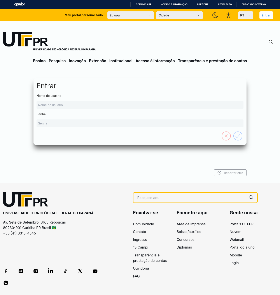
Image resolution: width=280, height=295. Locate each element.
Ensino (39, 61)
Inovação (77, 61)
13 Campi (140, 247)
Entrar (266, 15)
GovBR (19, 4)
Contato (139, 231)
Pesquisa (57, 61)
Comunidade (143, 224)
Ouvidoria (141, 268)
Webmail (237, 239)
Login (234, 263)
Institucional (121, 61)
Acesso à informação (174, 4)
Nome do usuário (140, 101)
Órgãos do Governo (254, 4)
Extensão (97, 61)
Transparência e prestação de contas (212, 61)
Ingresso (140, 239)
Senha (140, 119)
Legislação (225, 4)
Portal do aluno (242, 247)
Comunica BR (143, 4)
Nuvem (236, 231)
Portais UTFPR (242, 224)
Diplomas (184, 247)
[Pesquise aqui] (191, 197)
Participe (202, 4)
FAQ (136, 276)
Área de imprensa (191, 224)
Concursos (185, 239)
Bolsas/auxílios (189, 231)
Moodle (236, 255)
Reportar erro (230, 173)
